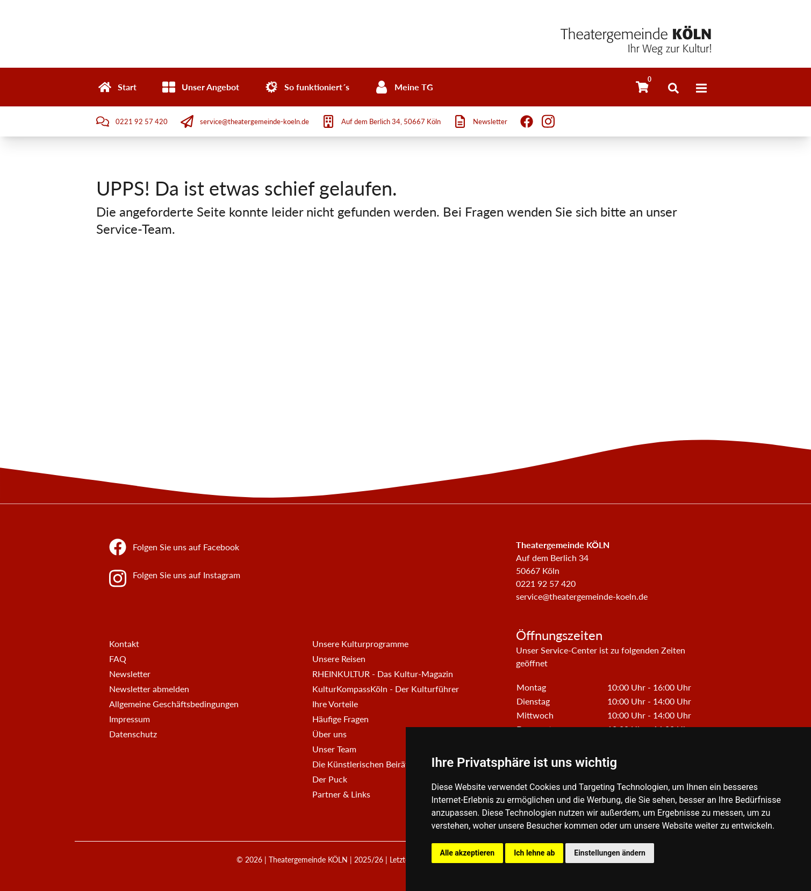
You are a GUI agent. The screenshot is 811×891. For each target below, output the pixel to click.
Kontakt (124, 643)
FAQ (117, 658)
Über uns (329, 734)
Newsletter (129, 674)
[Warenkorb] (642, 87)
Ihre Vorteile (335, 704)
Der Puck (329, 779)
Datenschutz (133, 734)
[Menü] (701, 88)
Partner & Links (341, 794)
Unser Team (334, 749)
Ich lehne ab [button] (534, 853)
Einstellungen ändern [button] (609, 853)
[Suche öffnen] (673, 88)
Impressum (129, 719)
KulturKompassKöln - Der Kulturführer (385, 689)
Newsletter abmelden (149, 689)
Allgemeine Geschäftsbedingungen (174, 704)
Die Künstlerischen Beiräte (362, 764)
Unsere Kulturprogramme (360, 643)
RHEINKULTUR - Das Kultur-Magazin (382, 674)
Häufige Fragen (340, 719)
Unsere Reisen (338, 658)
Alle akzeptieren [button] (467, 853)
